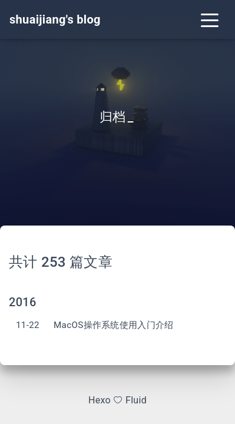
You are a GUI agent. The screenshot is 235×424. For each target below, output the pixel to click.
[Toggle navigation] (210, 19)
